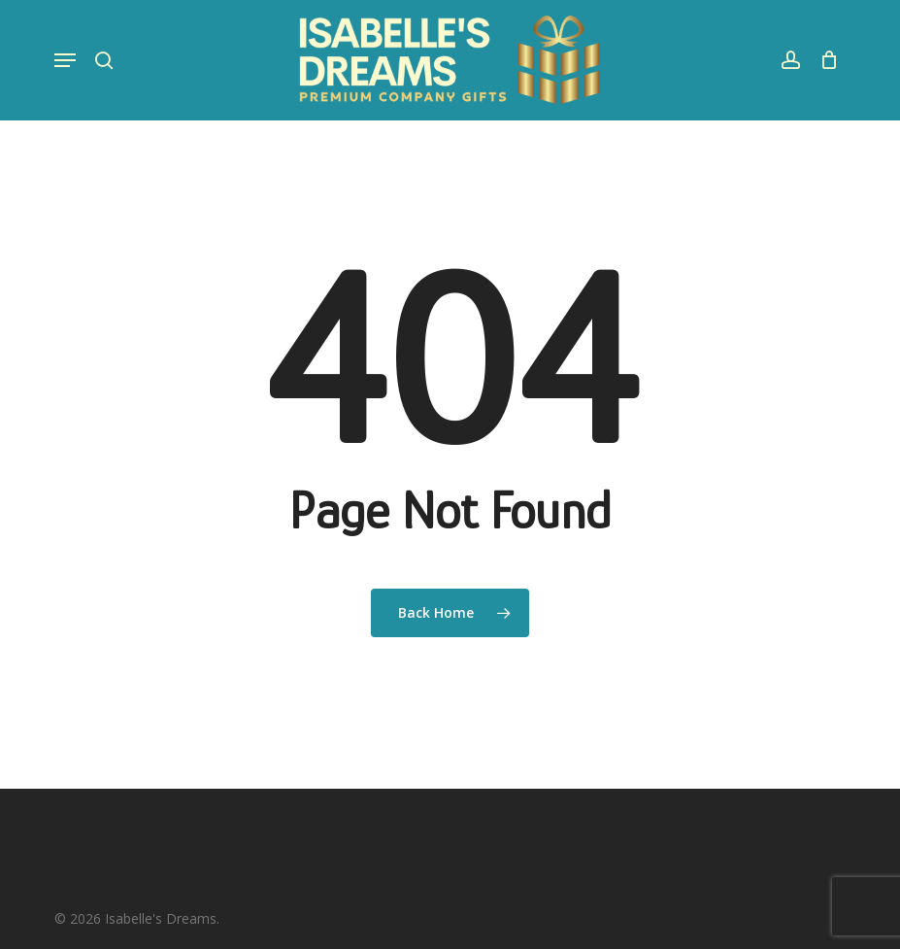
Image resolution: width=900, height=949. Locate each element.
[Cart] (824, 60)
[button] (65, 60)
